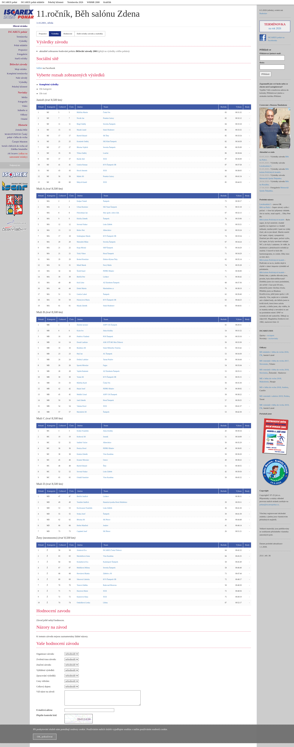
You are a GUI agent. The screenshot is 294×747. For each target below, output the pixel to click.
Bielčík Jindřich (82, 496)
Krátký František (83, 431)
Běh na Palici (265, 207)
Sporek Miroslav (82, 365)
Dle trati (43, 93)
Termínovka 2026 (75, 2)
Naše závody (21, 78)
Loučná (105, 153)
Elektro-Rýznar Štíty (110, 259)
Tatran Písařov (108, 360)
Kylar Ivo (80, 331)
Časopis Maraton (19, 141)
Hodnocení (67, 34)
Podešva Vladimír (83, 336)
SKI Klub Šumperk (110, 141)
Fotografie (22, 101)
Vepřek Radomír (82, 371)
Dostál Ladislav (82, 342)
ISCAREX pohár (9, 2)
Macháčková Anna (83, 556)
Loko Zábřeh (107, 224)
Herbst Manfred (82, 525)
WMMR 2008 (93, 2)
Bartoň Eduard (82, 136)
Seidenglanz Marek (83, 236)
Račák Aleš (81, 159)
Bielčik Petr (81, 277)
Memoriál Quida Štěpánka (270, 178)
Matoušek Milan (82, 242)
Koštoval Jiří (81, 437)
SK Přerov (106, 520)
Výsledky (23, 41)
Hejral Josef (81, 389)
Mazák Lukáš (81, 130)
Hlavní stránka (20, 26)
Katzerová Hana (82, 597)
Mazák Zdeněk (82, 306)
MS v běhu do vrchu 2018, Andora (274, 387)
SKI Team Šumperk (110, 207)
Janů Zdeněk (81, 400)
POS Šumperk (108, 336)
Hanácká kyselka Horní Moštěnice (115, 502)
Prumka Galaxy (108, 118)
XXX (105, 159)
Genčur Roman (82, 165)
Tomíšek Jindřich (83, 502)
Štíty (104, 466)
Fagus (105, 365)
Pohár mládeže (20, 45)
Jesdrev (105, 525)
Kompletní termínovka (17, 73)
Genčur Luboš (82, 294)
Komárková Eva (82, 562)
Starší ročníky (21, 58)
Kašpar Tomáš (82, 201)
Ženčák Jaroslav (82, 325)
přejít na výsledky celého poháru (114, 51)
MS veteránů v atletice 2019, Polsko (274, 396)
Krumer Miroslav (83, 460)
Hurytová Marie (82, 591)
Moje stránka (21, 69)
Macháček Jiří (82, 412)
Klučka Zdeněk (82, 219)
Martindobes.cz (108, 288)
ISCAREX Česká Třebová (112, 550)
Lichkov (106, 277)
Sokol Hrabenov (109, 130)
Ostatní (24, 119)
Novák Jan (80, 118)
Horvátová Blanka (83, 574)
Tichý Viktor (81, 254)
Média (24, 97)
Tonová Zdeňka (82, 585)
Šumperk (106, 201)
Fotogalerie (22, 54)
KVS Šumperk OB (109, 165)
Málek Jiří (80, 176)
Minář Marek (81, 265)
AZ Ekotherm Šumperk (111, 283)
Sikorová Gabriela (83, 579)
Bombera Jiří (81, 348)
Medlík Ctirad (82, 394)
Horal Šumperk (108, 254)
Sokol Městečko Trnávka (112, 348)
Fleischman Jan (82, 213)
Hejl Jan (80, 354)
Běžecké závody (18, 64)
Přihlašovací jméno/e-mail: (270, 53)
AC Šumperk (107, 354)
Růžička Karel (82, 383)
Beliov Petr (81, 230)
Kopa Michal (81, 248)
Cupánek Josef (82, 531)
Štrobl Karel (81, 271)
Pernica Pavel (81, 448)
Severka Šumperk (109, 124)
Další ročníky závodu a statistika (90, 34)
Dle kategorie (45, 89)
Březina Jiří (81, 520)
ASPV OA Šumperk (110, 325)
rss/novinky (273, 338)
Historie (22, 125)
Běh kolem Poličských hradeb (272, 219)
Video (24, 106)
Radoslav (263, 13)
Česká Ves (106, 112)
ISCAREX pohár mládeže (32, 2)
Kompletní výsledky (48, 84)
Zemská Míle (21, 130)
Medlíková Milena (83, 568)
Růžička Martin (82, 112)
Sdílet (39, 68)
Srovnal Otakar (82, 224)
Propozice (22, 50)
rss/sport (270, 335)
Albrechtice (107, 230)
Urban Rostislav (82, 207)
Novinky (22, 92)
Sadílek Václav (82, 443)
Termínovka (21, 36)
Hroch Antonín (82, 171)
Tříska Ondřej (82, 153)
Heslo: (262, 63)
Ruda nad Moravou (110, 585)
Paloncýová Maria (83, 300)
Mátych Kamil (82, 182)
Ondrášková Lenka (83, 603)
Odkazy (23, 114)
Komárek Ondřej (83, 141)
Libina (105, 603)
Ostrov (105, 460)
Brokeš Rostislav (83, 259)
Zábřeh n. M (107, 574)
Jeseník (105, 437)
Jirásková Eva (82, 550)
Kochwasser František (84, 508)
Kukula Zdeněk (82, 454)
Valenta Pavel (81, 406)
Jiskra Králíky (108, 331)
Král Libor (80, 283)
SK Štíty (106, 136)
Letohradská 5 (265, 166)
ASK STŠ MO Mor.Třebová (113, 342)
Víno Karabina (108, 454)
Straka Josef (81, 514)
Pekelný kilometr (55, 2)
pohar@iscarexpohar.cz (269, 504)
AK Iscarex (13, 153)
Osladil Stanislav (83, 477)
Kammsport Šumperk (110, 562)
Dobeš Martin (82, 288)
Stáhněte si (22, 110)
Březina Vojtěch (82, 147)
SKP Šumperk (108, 248)
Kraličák (107, 2)
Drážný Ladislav (82, 360)
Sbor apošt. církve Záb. (111, 213)
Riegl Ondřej (81, 124)
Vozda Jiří (80, 377)
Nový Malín (107, 265)
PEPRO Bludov (108, 271)
